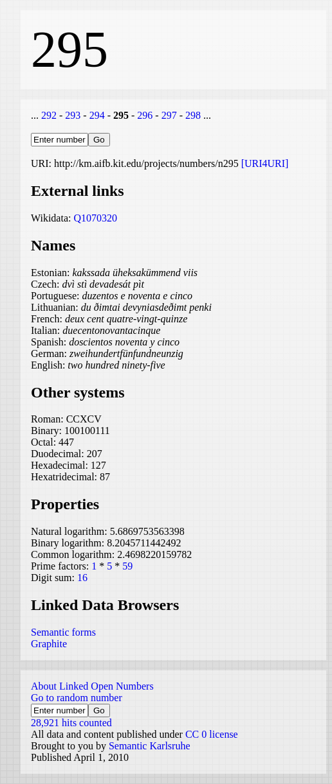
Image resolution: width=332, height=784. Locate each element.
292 (49, 115)
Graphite (49, 643)
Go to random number (76, 697)
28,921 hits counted (71, 722)
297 (169, 115)
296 (144, 115)
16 (82, 577)
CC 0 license (211, 734)
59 (127, 566)
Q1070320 (95, 218)
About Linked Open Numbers (92, 686)
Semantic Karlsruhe (149, 745)
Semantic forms (63, 632)
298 (193, 115)
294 (97, 115)
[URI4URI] (265, 163)
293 (72, 115)
